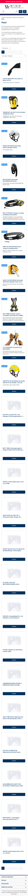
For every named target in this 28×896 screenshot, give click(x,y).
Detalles (14, 89)
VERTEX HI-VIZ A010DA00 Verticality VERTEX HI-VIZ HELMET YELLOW (14, 381)
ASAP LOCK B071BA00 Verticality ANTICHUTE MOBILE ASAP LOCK (13, 281)
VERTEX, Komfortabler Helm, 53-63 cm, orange (13, 482)
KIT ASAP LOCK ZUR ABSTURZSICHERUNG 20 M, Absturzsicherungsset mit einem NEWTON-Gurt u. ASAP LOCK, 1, (12, 583)
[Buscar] (16, 11)
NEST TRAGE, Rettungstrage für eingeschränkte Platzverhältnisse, (13, 449)
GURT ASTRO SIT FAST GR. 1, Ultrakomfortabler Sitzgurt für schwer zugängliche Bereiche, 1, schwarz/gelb (12, 516)
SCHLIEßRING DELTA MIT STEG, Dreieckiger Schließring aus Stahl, (13, 785)
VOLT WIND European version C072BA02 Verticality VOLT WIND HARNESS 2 (13, 314)
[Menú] (3, 11)
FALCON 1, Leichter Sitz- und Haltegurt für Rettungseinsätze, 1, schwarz (13, 415)
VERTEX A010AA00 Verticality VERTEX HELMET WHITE (12, 146)
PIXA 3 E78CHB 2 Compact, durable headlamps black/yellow (13, 213)
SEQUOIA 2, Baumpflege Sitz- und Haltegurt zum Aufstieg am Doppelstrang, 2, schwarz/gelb (13, 617)
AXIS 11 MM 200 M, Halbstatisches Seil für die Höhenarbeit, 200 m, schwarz (13, 717)
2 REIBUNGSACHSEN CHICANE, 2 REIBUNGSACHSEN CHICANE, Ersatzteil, (12, 684)
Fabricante (6, 48)
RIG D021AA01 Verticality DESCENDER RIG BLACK (10, 180)
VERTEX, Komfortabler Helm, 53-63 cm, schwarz (13, 852)
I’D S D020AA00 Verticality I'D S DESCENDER (12, 348)
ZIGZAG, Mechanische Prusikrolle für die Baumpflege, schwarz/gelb (14, 549)
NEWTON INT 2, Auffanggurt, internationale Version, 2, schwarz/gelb (11, 818)
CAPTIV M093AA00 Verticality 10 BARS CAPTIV (13, 79)
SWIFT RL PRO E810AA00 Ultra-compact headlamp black (12, 247)
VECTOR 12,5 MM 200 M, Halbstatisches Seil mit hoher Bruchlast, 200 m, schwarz (11, 751)
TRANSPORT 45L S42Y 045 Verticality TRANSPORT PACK (14, 113)
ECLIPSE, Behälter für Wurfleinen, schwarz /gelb (13, 650)
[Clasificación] (14, 55)
